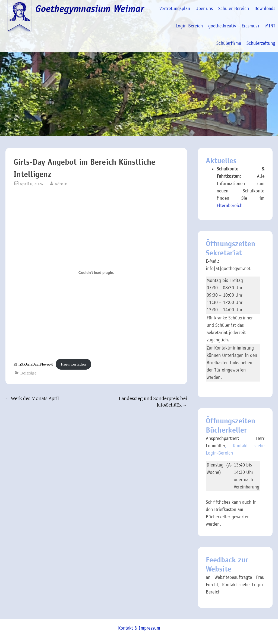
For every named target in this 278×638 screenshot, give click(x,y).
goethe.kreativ (222, 26)
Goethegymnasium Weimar (89, 8)
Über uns (204, 8)
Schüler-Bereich (233, 8)
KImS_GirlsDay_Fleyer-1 (33, 364)
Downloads (264, 8)
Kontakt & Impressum (139, 628)
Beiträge (28, 373)
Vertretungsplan (174, 8)
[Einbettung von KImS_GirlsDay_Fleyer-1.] (96, 272)
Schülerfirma (228, 43)
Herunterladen (73, 364)
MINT (270, 26)
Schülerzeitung (261, 43)
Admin (61, 184)
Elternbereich (229, 205)
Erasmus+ (251, 26)
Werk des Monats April (32, 398)
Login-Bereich (189, 26)
